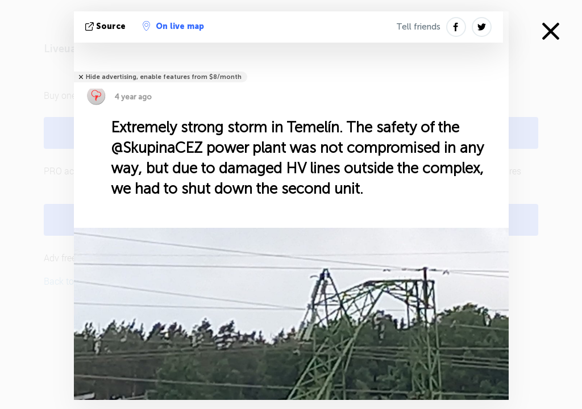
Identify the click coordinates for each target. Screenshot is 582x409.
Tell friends (418, 27)
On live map (173, 26)
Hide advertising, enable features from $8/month (164, 77)
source (107, 26)
